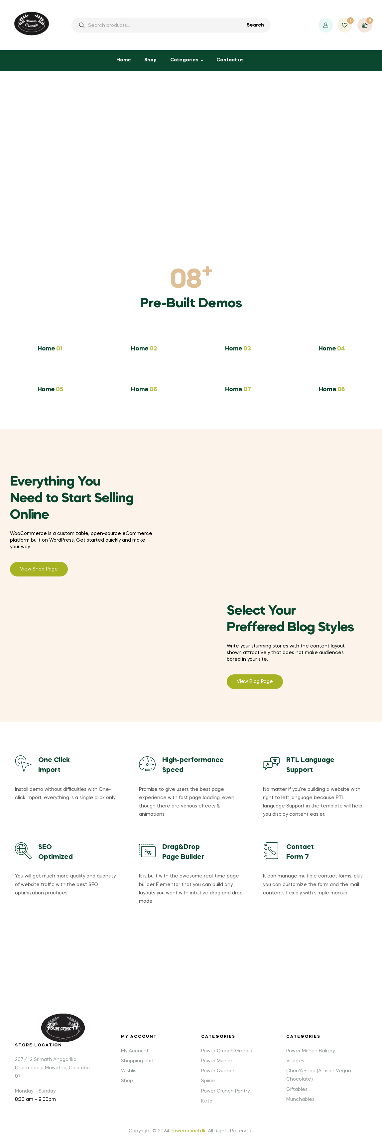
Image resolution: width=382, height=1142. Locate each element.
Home (123, 60)
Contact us (230, 60)
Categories (184, 60)
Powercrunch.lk (188, 1131)
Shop (150, 60)
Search (255, 25)
